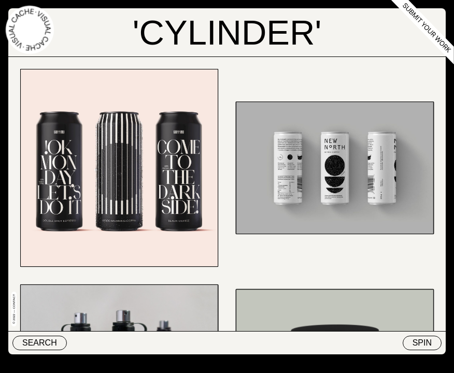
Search (39, 342)
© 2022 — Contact (14, 309)
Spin (422, 342)
